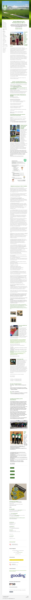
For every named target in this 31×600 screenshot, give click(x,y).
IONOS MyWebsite (11, 598)
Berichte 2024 (12, 474)
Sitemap (8, 596)
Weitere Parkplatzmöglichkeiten (13, 518)
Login (27, 596)
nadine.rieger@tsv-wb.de (12, 505)
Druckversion (4, 596)
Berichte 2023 (12, 477)
